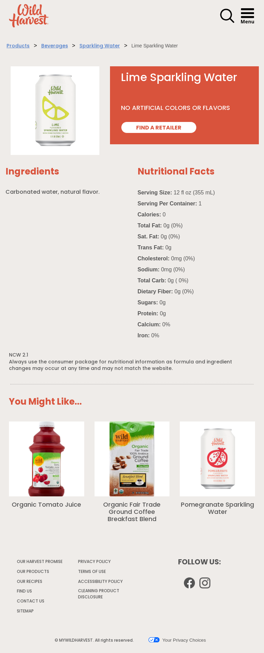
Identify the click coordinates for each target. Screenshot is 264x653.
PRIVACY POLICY (94, 563)
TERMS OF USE (92, 573)
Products (18, 46)
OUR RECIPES (29, 582)
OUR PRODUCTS (33, 572)
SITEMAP (25, 611)
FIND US (24, 591)
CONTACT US (30, 601)
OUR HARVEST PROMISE (40, 562)
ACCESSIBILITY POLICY (100, 583)
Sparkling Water (99, 46)
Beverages (54, 46)
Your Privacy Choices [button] (177, 640)
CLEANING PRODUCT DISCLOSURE (98, 595)
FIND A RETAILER (159, 128)
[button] (227, 22)
